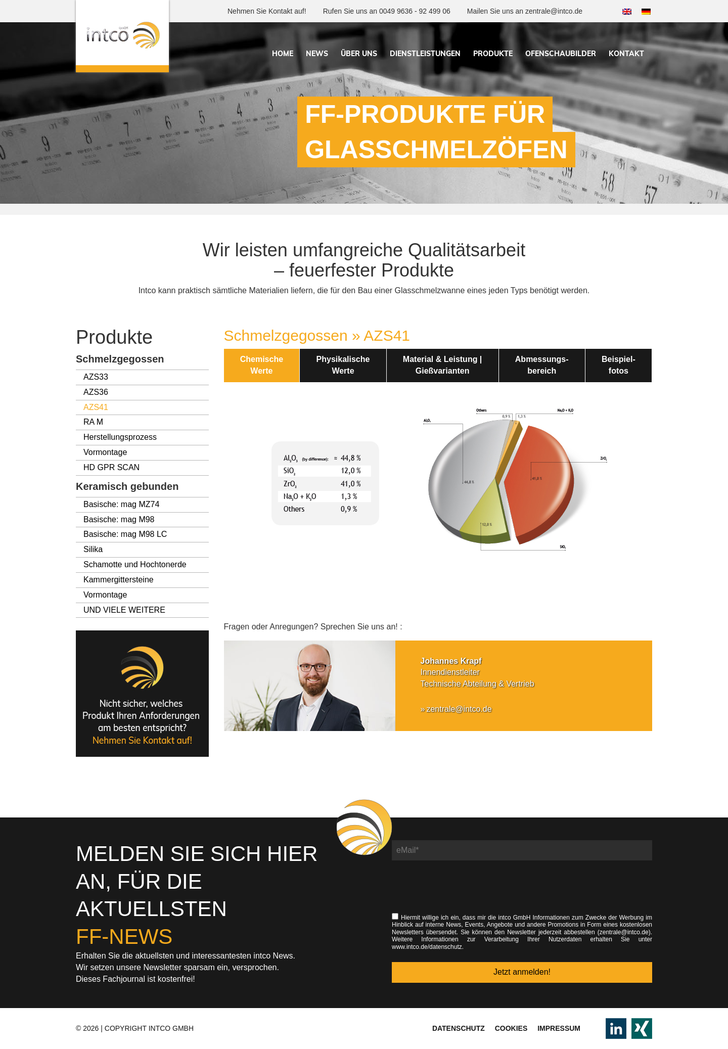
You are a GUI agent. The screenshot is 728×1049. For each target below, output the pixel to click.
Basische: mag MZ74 (121, 504)
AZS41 (95, 407)
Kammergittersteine (118, 579)
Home (282, 53)
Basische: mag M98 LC (125, 534)
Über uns (359, 53)
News (317, 53)
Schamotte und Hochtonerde (135, 564)
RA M (93, 422)
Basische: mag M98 (119, 519)
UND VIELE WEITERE (124, 610)
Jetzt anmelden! (522, 972)
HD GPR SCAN (111, 467)
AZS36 (95, 392)
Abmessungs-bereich (542, 365)
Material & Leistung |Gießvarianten (442, 365)
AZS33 (95, 377)
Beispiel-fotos (618, 365)
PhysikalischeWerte (343, 365)
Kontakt (626, 53)
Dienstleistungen (425, 53)
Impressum (558, 1028)
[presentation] (468, 891)
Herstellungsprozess (120, 437)
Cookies (511, 1028)
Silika (93, 549)
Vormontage (105, 452)
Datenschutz (458, 1028)
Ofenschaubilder (560, 53)
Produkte (493, 53)
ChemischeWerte (261, 365)
